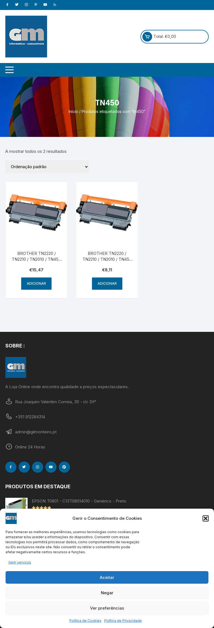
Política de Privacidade (123, 621)
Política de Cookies (85, 621)
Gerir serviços (19, 562)
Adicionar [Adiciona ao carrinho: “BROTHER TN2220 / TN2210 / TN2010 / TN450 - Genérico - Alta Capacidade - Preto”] (36, 283)
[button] (205, 518)
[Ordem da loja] (47, 166)
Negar (107, 592)
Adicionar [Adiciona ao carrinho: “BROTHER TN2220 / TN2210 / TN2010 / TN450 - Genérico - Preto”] (107, 283)
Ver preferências (107, 608)
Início (73, 111)
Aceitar (107, 577)
